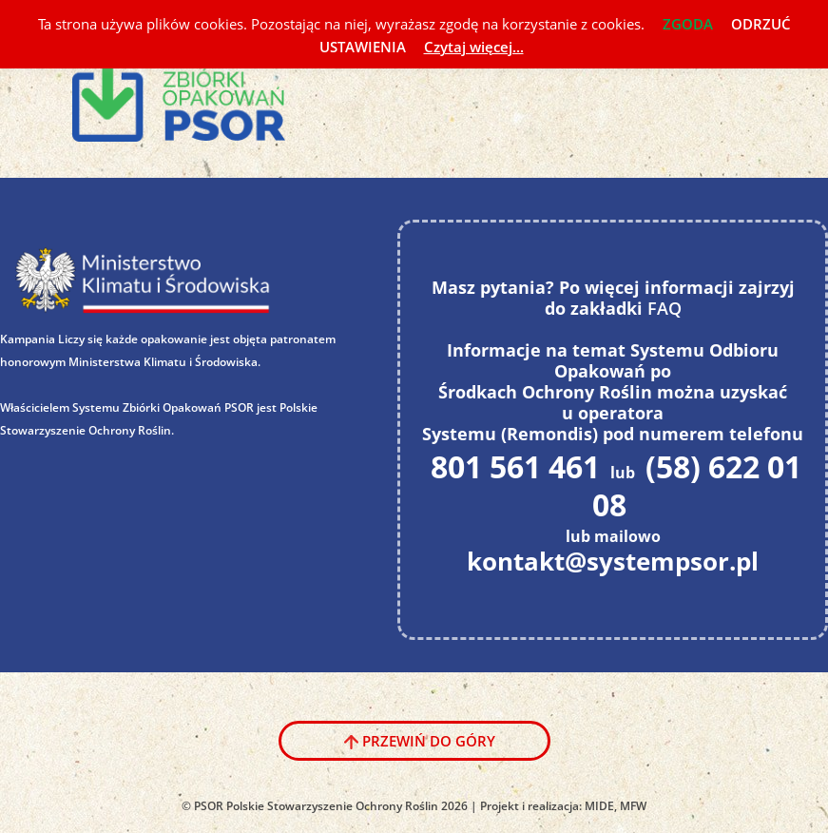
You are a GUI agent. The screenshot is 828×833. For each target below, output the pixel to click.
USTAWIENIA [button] (362, 46)
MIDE (599, 806)
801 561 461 (515, 466)
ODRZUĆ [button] (761, 23)
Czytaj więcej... (474, 46)
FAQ (664, 308)
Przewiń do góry (428, 740)
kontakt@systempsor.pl (613, 561)
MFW (633, 806)
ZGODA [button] (688, 23)
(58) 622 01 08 (696, 485)
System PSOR (192, 94)
